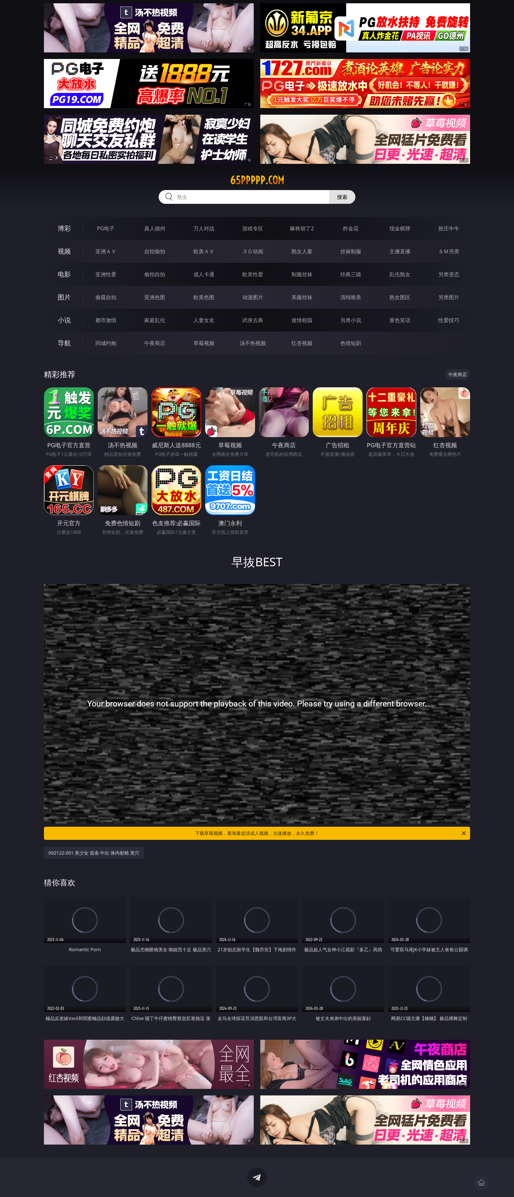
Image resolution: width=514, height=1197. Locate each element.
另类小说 (350, 320)
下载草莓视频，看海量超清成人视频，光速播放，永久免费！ (331, 833)
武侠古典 (252, 320)
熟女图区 (399, 297)
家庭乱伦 (154, 320)
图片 (64, 297)
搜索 (342, 197)
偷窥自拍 (105, 297)
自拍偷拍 (154, 251)
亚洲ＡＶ (105, 251)
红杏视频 (301, 343)
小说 (64, 320)
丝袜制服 (350, 251)
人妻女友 (203, 320)
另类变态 (448, 274)
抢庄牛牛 (448, 228)
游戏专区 (252, 228)
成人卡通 (203, 274)
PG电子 (105, 228)
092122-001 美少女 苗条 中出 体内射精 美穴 (94, 853)
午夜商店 (154, 343)
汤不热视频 (253, 343)
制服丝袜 (301, 274)
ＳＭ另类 (448, 251)
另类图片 (448, 297)
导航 (64, 342)
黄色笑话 (399, 320)
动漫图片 (252, 297)
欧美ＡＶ (203, 251)
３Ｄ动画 (252, 251)
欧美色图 (203, 297)
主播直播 (399, 251)
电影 (64, 274)
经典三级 (350, 274)
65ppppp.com (257, 180)
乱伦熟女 (399, 274)
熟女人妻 (301, 251)
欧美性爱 (252, 274)
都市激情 (105, 320)
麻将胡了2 (302, 228)
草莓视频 (203, 343)
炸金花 (351, 228)
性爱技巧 (448, 320)
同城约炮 (105, 343)
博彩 (64, 228)
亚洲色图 (154, 297)
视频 (64, 251)
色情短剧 (350, 343)
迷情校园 (301, 320)
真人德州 (154, 228)
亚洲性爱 (105, 274)
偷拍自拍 (154, 274)
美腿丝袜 (301, 297)
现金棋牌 (399, 228)
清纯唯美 (350, 297)
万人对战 (203, 228)
